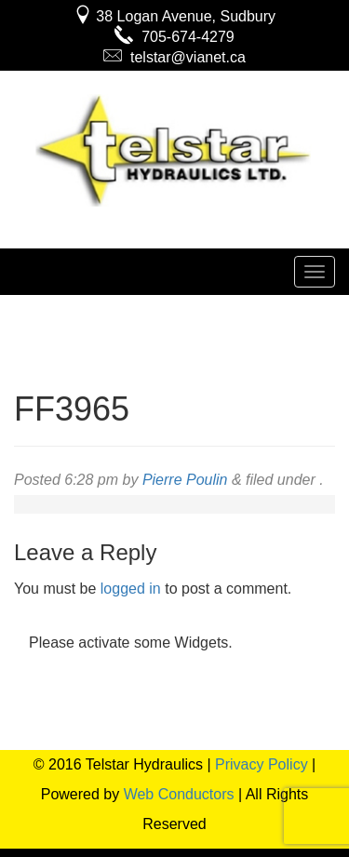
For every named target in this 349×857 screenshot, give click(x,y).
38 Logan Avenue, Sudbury (174, 16)
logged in (131, 588)
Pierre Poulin (185, 480)
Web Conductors (179, 794)
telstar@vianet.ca (174, 57)
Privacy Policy (261, 764)
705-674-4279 (174, 37)
